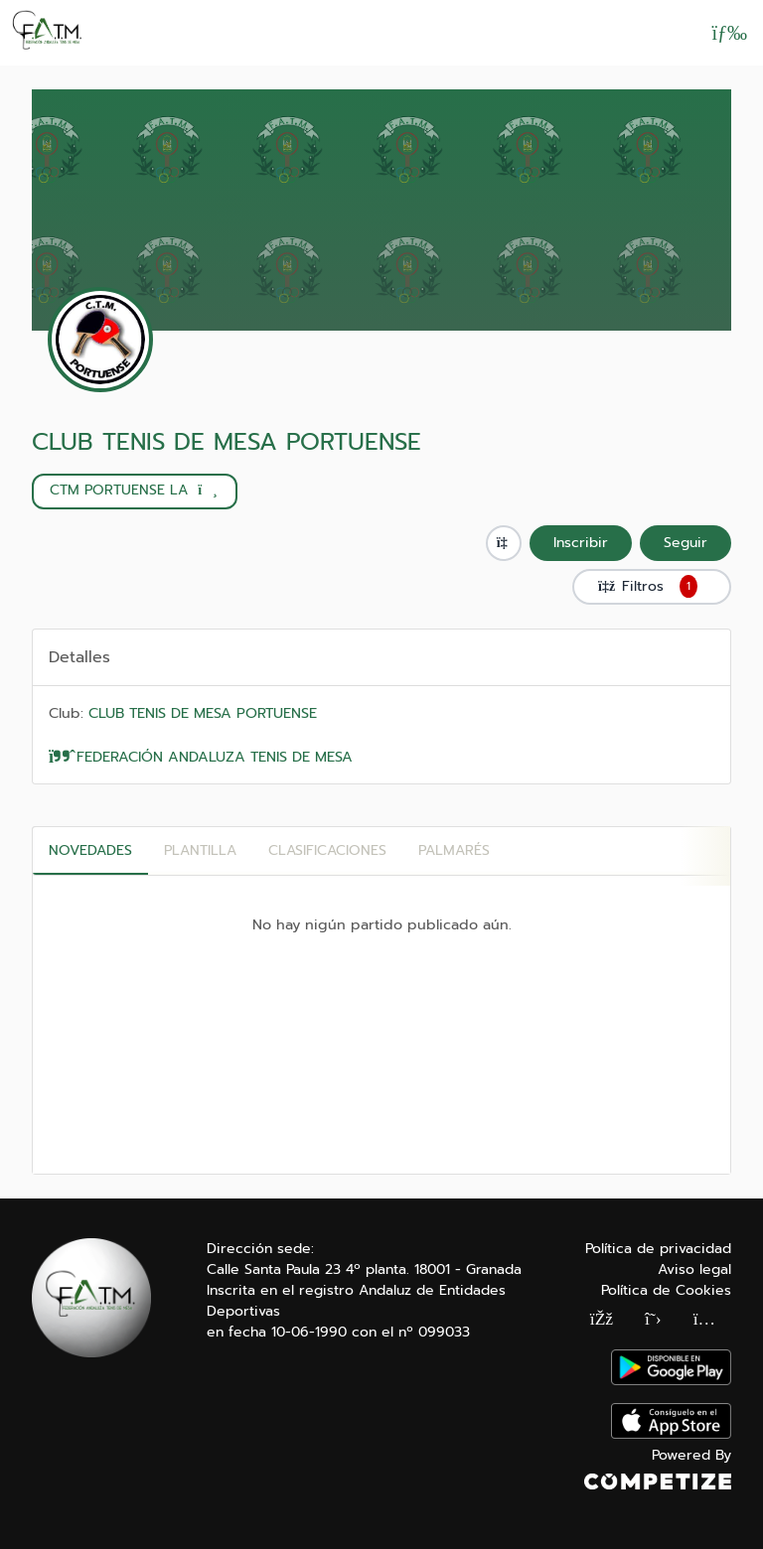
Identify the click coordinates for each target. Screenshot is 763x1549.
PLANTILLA (200, 850)
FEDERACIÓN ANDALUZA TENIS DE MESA (201, 757)
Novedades (90, 850)
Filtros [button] (651, 587)
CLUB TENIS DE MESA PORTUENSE (226, 442)
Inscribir (580, 542)
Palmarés (454, 850)
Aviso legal (694, 1269)
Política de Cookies (666, 1290)
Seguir (685, 542)
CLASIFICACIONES (327, 850)
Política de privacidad (658, 1248)
